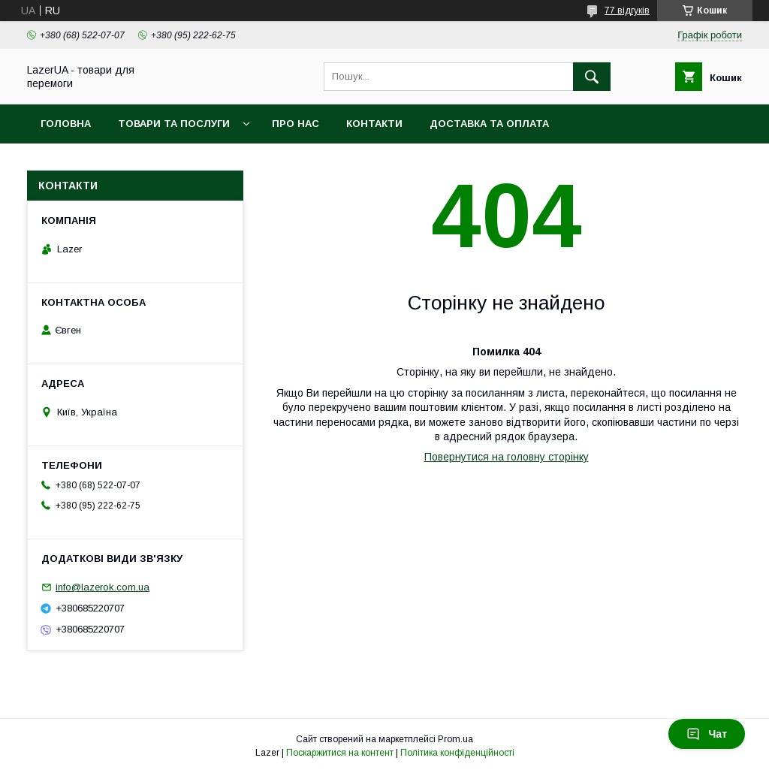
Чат (706, 734)
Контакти (374, 123)
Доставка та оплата (489, 123)
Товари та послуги (174, 123)
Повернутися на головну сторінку (506, 457)
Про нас (295, 123)
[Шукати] (592, 76)
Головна (66, 123)
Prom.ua (455, 739)
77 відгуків (627, 10)
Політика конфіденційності (457, 752)
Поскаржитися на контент (340, 752)
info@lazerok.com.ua (102, 587)
